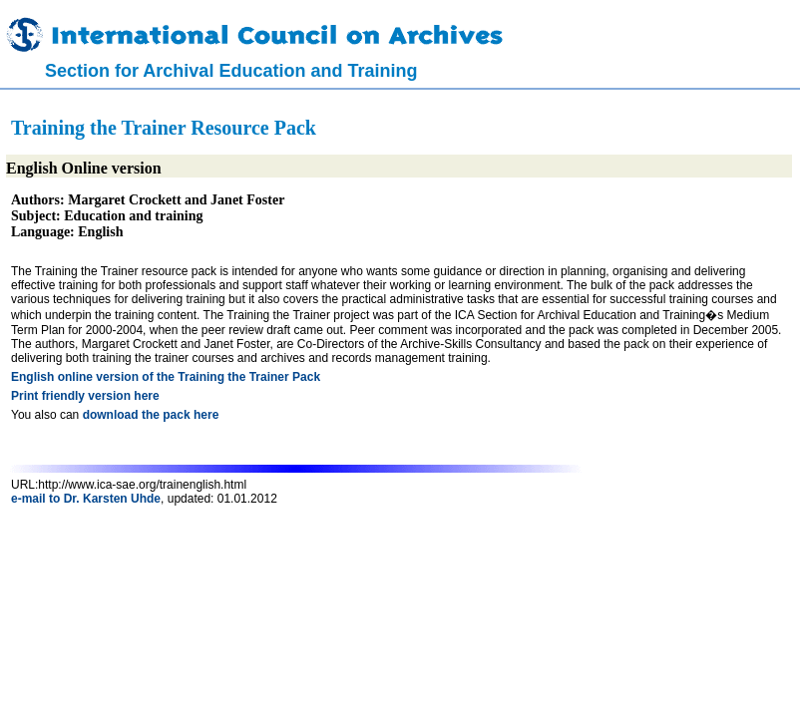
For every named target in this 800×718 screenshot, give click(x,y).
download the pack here (151, 415)
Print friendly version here (85, 396)
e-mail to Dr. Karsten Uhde (86, 499)
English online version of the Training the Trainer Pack (165, 377)
